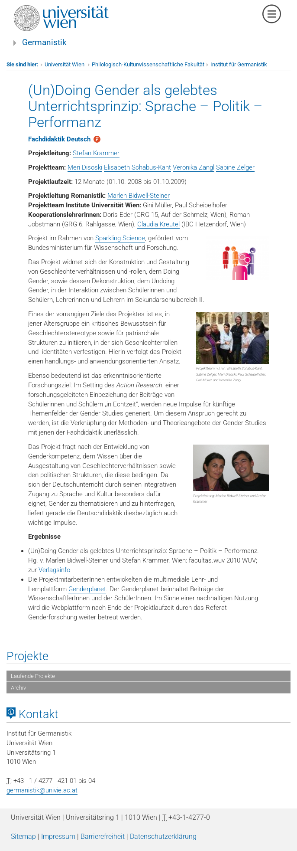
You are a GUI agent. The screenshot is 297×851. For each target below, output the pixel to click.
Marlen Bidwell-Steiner (138, 196)
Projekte (27, 656)
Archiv (18, 687)
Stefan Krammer (96, 153)
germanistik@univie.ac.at (41, 790)
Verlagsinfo (54, 570)
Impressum (58, 836)
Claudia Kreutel (158, 224)
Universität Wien (65, 64)
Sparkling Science (120, 238)
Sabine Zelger (235, 167)
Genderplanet (87, 589)
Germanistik (44, 42)
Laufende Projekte (33, 676)
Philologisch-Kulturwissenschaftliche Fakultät (148, 64)
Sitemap (23, 836)
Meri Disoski (85, 167)
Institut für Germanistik (238, 64)
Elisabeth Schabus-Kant (137, 167)
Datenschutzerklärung (163, 836)
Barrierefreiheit (103, 836)
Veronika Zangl (193, 167)
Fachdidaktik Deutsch (59, 139)
